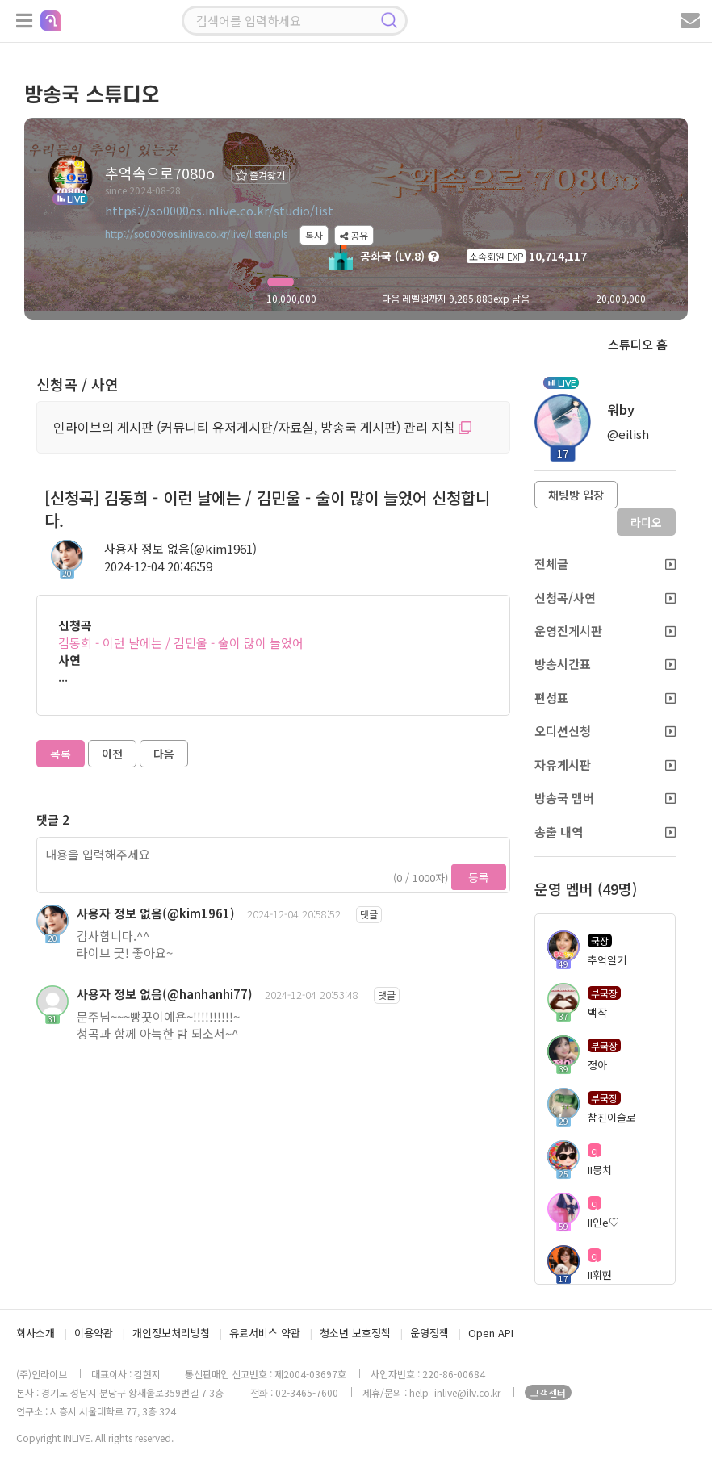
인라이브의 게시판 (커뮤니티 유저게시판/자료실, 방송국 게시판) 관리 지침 (262, 427)
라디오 (646, 522)
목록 (60, 754)
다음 (163, 754)
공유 (354, 235)
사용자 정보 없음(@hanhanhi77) (165, 993)
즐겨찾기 (260, 175)
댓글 (369, 914)
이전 (112, 754)
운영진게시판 (605, 630)
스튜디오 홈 (638, 344)
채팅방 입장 (576, 495)
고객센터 (548, 1392)
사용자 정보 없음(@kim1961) (180, 548)
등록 (478, 877)
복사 (314, 235)
